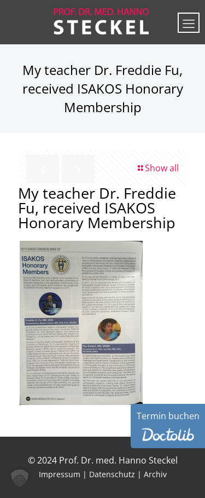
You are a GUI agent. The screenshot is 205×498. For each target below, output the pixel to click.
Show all (157, 168)
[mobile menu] (189, 23)
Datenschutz (112, 474)
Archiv (155, 474)
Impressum (59, 474)
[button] (19, 478)
